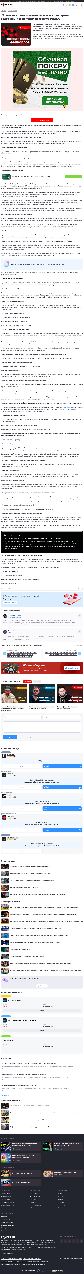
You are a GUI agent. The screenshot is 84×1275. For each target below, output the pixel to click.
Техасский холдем (35, 1196)
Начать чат (42, 986)
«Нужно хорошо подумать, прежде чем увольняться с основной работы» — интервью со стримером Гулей (39, 541)
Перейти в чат (73, 668)
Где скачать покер (6, 1199)
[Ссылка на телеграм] (67, 5)
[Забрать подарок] (70, 5)
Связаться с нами (8, 1253)
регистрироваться (69, 407)
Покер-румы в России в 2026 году (21, 1182)
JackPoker (10, 816)
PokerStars (61, 1208)
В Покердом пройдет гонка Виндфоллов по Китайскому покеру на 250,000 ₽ (24, 1144)
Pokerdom (10, 774)
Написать (79, 645)
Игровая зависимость (7, 1264)
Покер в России (5, 1231)
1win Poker (10, 795)
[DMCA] (57, 1271)
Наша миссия (44, 1261)
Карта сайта (17, 1264)
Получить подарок (73, 177)
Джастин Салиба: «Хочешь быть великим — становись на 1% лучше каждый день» (12, 708)
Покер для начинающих (7, 1228)
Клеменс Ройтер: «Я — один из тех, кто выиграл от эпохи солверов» (41, 707)
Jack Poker (61, 1199)
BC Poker (59, 1149)
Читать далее (6, 1068)
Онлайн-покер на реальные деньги (22, 1173)
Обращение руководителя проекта (29, 1261)
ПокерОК (60, 1196)
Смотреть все (6, 1095)
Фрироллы (4, 1216)
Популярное (37, 681)
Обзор (22, 766)
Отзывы (62, 851)
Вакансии (42, 1264)
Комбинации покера (6, 1196)
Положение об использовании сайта (11, 1258)
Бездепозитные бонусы (7, 1225)
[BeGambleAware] (28, 1270)
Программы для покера (7, 1202)
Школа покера (34, 1193)
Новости (32, 1202)
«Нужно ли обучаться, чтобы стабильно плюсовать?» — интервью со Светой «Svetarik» (33, 538)
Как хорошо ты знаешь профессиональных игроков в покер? (31, 177)
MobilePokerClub (12, 837)
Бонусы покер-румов (7, 1222)
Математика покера (35, 1205)
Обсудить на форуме (10, 602)
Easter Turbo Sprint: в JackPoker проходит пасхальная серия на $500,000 (23, 1156)
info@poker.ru (72, 1)
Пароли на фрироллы (7, 1219)
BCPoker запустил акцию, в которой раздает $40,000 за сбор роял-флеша (66, 1144)
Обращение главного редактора (10, 1261)
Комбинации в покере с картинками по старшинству (65, 1173)
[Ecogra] (46, 1270)
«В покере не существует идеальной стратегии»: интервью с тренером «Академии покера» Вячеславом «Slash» (41, 544)
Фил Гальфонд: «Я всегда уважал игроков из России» (68, 707)
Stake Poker (11, 754)
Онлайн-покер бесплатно (8, 1205)
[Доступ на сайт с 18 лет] (38, 1270)
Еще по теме (27, 681)
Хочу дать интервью (42, 120)
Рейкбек (32, 1208)
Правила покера (5, 1193)
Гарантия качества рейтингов (30, 1264)
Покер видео (33, 1199)
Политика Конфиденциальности (32, 1258)
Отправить (10, 737)
